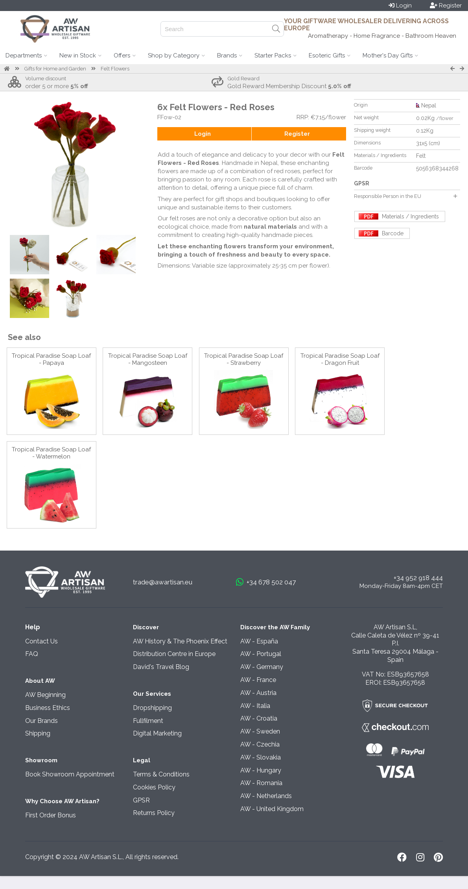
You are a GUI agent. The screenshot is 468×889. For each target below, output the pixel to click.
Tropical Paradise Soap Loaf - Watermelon (51, 453)
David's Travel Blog (161, 667)
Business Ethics (47, 708)
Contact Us (41, 641)
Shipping (37, 733)
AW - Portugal (260, 654)
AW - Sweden (260, 731)
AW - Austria (258, 693)
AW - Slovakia (260, 757)
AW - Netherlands (266, 796)
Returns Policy (154, 813)
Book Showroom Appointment (69, 774)
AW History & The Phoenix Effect (180, 641)
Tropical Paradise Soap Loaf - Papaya (51, 359)
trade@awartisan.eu (162, 582)
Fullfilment (148, 721)
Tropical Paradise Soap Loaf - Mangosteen (147, 359)
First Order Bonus (50, 815)
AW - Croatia (258, 718)
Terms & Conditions (161, 774)
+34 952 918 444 (418, 578)
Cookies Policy (154, 787)
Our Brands (41, 721)
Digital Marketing (157, 733)
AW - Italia (255, 706)
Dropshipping (152, 708)
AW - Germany (261, 667)
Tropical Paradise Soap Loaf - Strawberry (243, 359)
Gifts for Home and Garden (55, 69)
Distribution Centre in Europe (174, 654)
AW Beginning (45, 695)
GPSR (141, 800)
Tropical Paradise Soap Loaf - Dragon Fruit (340, 359)
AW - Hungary (260, 770)
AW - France (258, 680)
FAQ (31, 654)
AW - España (259, 641)
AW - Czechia (260, 744)
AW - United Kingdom (272, 809)
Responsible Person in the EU (405, 196)
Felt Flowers (115, 69)
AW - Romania (261, 783)
